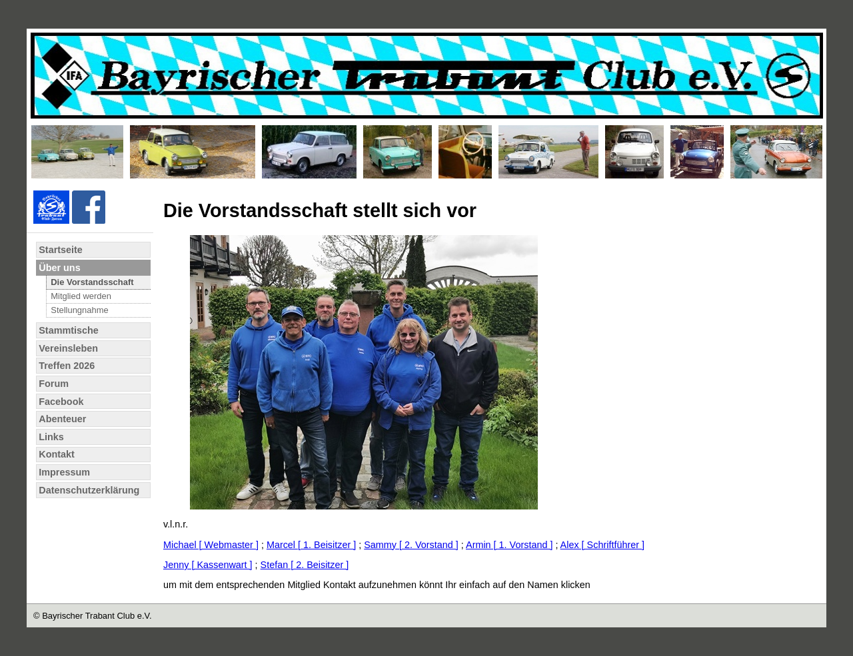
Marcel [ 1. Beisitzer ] (311, 544)
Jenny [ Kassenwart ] (208, 564)
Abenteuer (62, 419)
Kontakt (57, 454)
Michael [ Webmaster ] (211, 544)
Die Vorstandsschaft (92, 282)
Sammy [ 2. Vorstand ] (411, 544)
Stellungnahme (79, 310)
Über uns (59, 267)
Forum (54, 383)
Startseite (61, 249)
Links (51, 437)
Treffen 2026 (67, 365)
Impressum (64, 472)
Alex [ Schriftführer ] (602, 544)
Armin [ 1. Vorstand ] (509, 544)
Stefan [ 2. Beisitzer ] (305, 564)
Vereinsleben (68, 348)
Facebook (61, 401)
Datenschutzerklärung (89, 490)
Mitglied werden (81, 296)
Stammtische (69, 330)
